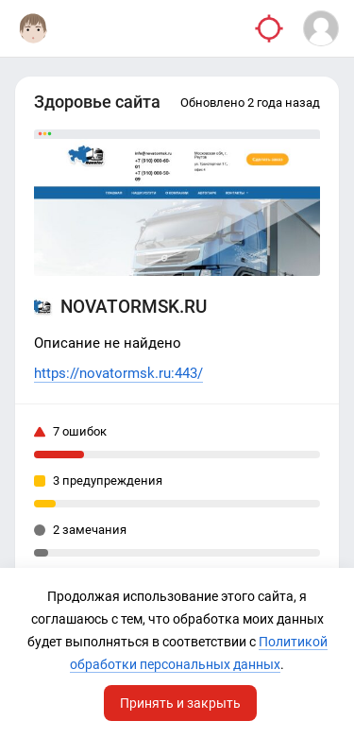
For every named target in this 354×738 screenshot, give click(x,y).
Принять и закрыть (180, 703)
